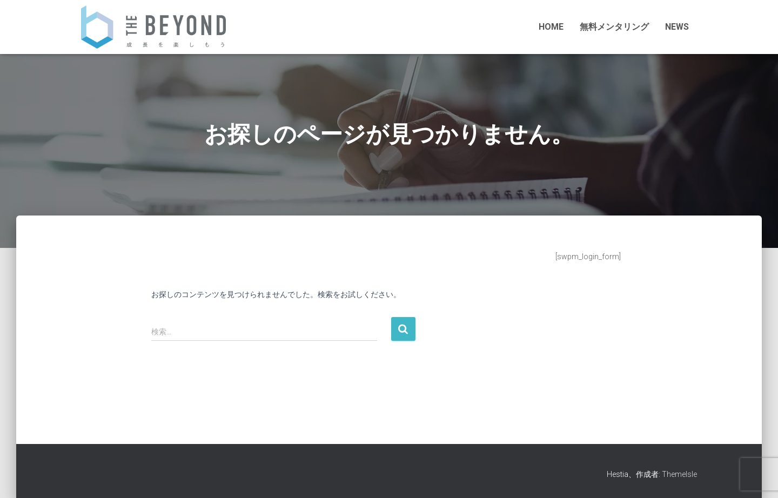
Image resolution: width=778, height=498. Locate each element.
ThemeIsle (679, 474)
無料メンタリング (614, 27)
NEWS (677, 27)
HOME (551, 27)
